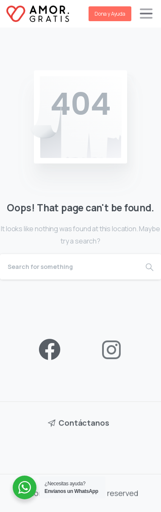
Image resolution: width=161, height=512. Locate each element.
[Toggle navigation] (146, 13)
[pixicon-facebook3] (49, 350)
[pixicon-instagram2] (111, 350)
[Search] (69, 267)
